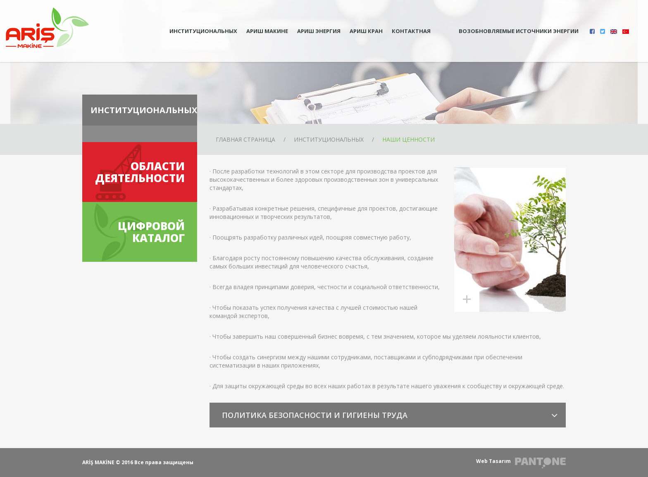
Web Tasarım (493, 461)
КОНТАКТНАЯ (411, 31)
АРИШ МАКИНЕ (267, 31)
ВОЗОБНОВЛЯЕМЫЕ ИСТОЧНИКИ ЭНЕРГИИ (510, 31)
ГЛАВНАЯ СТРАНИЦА (245, 139)
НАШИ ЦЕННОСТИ (408, 139)
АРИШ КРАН (366, 31)
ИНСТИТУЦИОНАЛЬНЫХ (203, 31)
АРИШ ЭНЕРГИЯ (319, 31)
